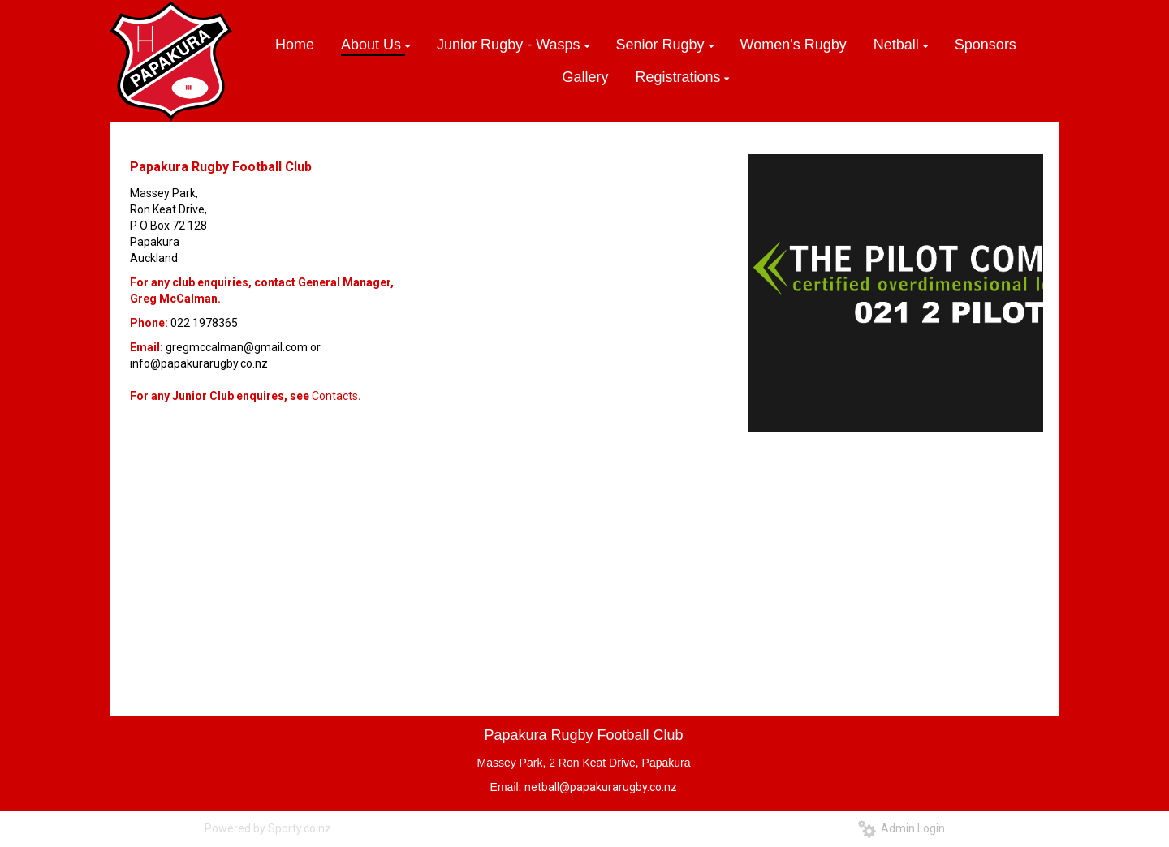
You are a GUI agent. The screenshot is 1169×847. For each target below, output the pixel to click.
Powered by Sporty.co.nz (268, 828)
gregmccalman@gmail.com (237, 347)
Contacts (335, 395)
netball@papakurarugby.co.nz (600, 786)
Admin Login (901, 828)
